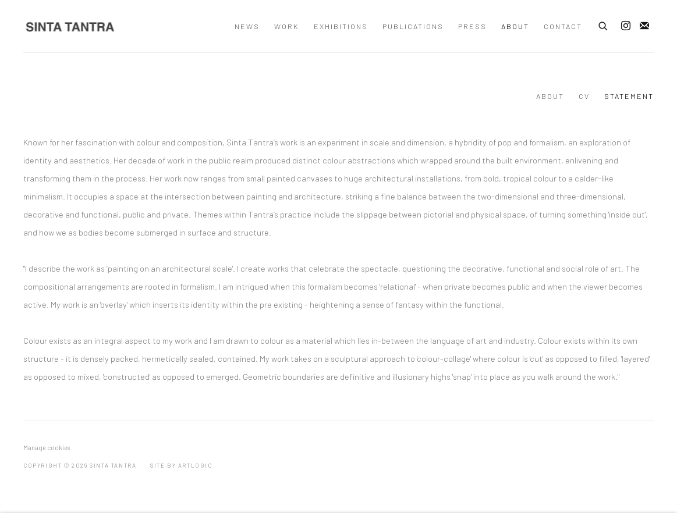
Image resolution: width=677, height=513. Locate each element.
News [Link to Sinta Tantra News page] (247, 26)
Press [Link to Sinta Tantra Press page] (472, 26)
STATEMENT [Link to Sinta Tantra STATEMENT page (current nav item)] (629, 96)
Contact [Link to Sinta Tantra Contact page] (563, 26)
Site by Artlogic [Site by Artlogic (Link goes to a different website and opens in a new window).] (181, 465)
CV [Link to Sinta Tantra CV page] (584, 96)
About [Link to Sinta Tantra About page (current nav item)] (515, 26)
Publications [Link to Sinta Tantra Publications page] (413, 26)
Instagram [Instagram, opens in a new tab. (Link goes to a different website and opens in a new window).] (625, 26)
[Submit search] (603, 24)
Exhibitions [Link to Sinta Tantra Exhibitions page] (341, 26)
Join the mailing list (644, 26)
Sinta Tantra (69, 26)
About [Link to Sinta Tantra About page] (550, 96)
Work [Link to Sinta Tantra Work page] (286, 26)
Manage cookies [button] (46, 447)
